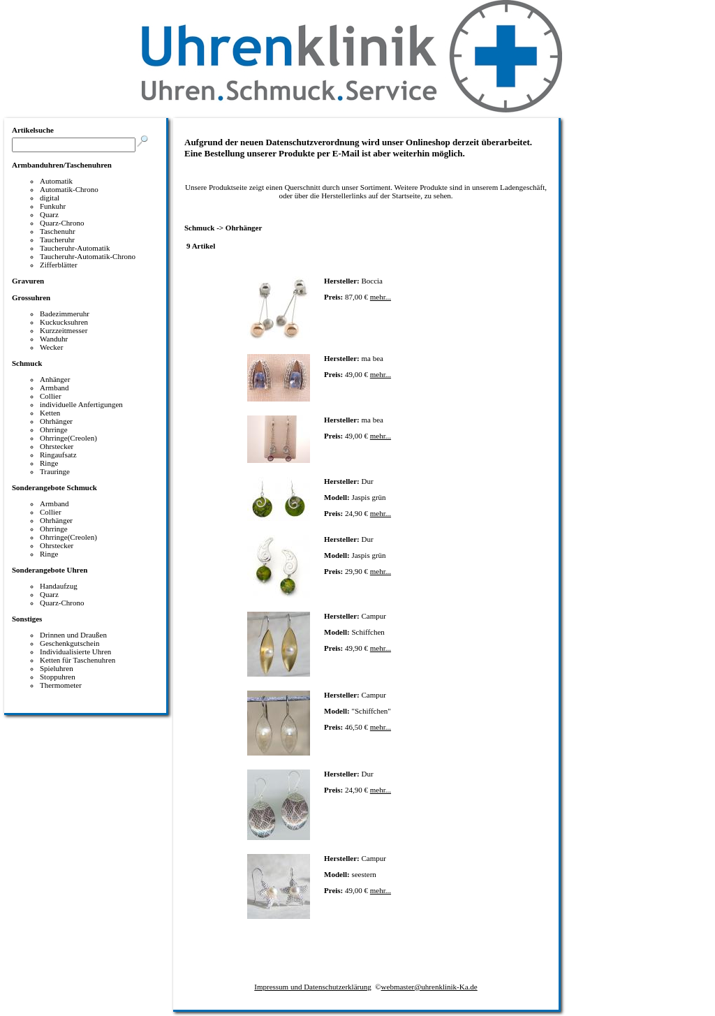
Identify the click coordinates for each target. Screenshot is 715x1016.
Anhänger (55, 379)
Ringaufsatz (58, 454)
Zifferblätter (59, 264)
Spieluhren (56, 668)
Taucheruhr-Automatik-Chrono (87, 256)
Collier (50, 396)
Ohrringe (54, 429)
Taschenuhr (57, 231)
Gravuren (28, 281)
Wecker (51, 347)
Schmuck (27, 363)
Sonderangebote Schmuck (54, 487)
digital (49, 197)
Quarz (49, 214)
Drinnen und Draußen (73, 635)
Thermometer (61, 685)
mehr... (380, 297)
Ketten (50, 412)
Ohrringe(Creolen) (68, 438)
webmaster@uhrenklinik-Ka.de (429, 986)
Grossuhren (31, 297)
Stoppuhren (57, 676)
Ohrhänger (56, 421)
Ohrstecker (56, 446)
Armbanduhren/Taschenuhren (62, 165)
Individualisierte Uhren (75, 651)
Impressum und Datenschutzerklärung (312, 986)
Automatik (56, 181)
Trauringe (55, 471)
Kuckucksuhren (64, 322)
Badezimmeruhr (64, 313)
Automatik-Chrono (69, 189)
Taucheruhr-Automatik (75, 248)
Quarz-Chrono (62, 223)
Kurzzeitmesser (63, 330)
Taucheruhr (57, 239)
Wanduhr (54, 338)
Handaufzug (59, 586)
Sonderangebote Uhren (49, 570)
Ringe (49, 463)
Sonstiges (27, 618)
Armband (54, 387)
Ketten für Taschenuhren (77, 660)
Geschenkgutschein (70, 643)
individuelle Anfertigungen (81, 404)
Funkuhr (53, 206)
